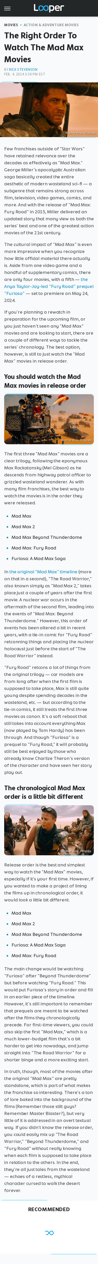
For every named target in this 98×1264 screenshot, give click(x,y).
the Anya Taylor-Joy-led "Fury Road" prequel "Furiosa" (49, 286)
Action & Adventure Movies (51, 25)
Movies (11, 25)
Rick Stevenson (23, 69)
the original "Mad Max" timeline (43, 572)
